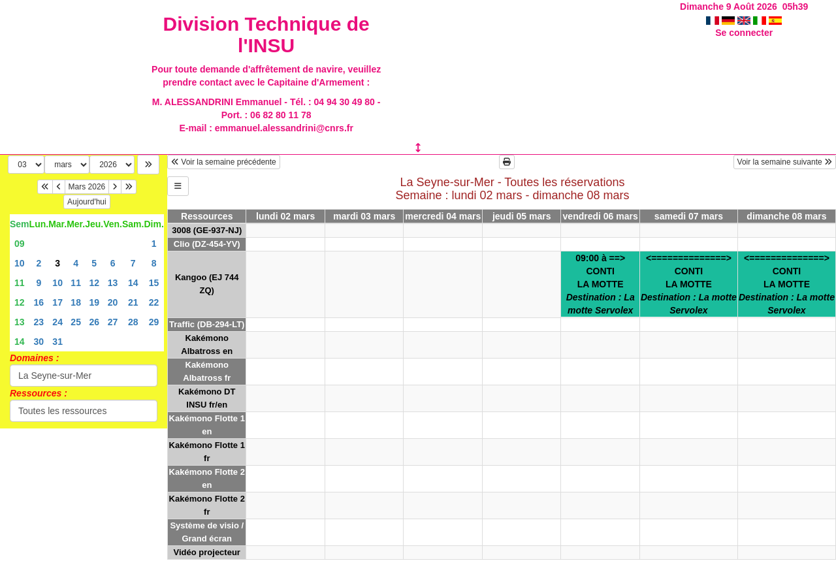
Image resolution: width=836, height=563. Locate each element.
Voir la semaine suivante (784, 162)
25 (76, 322)
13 (113, 283)
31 (57, 341)
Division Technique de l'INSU (266, 34)
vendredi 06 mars (600, 216)
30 (39, 341)
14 (133, 283)
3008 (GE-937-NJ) (207, 230)
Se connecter (744, 32)
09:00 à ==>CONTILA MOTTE (600, 284)
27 (113, 322)
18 (76, 302)
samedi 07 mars (688, 216)
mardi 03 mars (364, 216)
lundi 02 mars (285, 216)
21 (133, 302)
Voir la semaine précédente (223, 162)
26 (94, 322)
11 (19, 283)
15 (154, 283)
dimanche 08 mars (786, 216)
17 (57, 302)
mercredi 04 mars (443, 216)
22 (154, 302)
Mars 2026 (87, 186)
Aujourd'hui (86, 201)
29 (154, 322)
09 (19, 243)
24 (57, 322)
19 (94, 302)
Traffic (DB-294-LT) (206, 324)
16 (39, 302)
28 (133, 322)
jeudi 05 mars (521, 216)
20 (113, 302)
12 (94, 283)
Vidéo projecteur (207, 552)
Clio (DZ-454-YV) (207, 244)
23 (39, 322)
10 (19, 263)
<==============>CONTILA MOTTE (689, 284)
